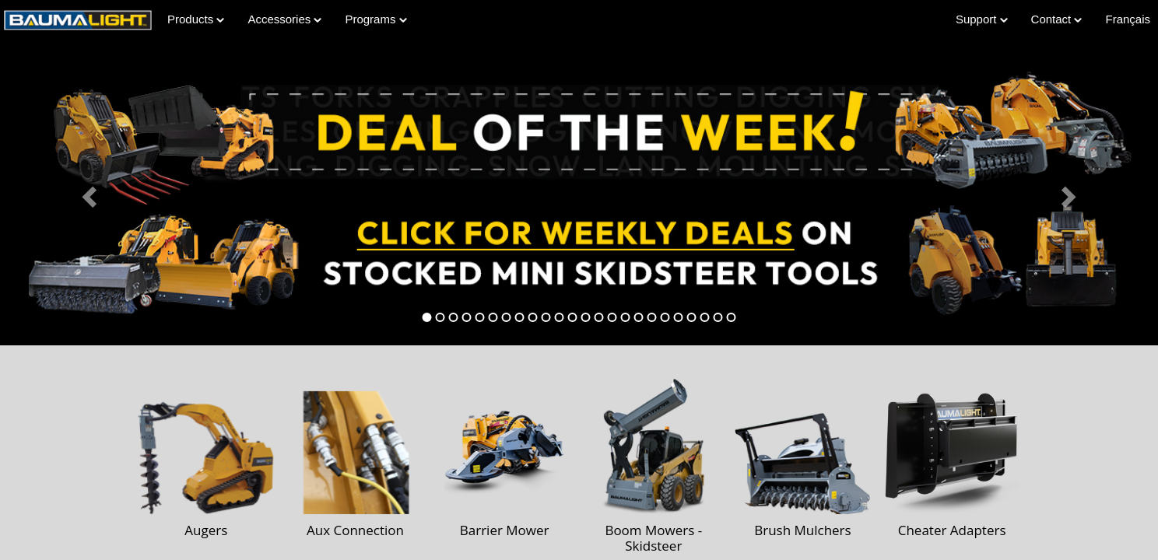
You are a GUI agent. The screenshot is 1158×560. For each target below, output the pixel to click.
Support (982, 19)
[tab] (427, 317)
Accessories (284, 19)
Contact (1057, 19)
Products (195, 19)
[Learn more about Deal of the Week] (579, 192)
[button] (87, 192)
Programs (375, 19)
